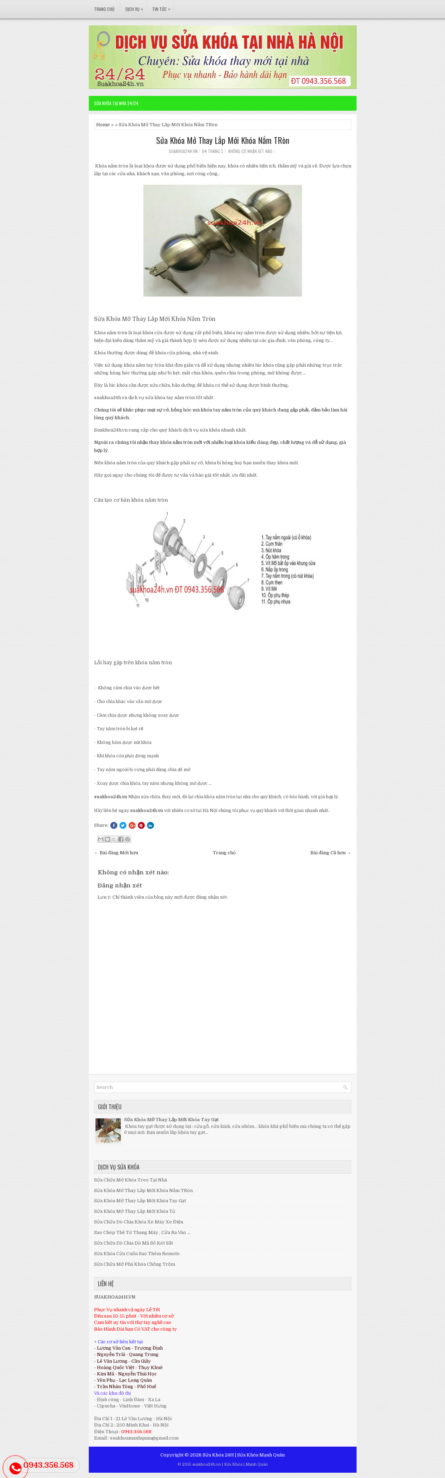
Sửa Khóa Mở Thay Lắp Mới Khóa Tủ (134, 1211)
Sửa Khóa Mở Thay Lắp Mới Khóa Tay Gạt (171, 1119)
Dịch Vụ (136, 6)
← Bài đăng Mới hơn (116, 852)
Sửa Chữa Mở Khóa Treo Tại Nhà (130, 1180)
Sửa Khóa (233, 1464)
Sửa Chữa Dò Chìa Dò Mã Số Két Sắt (133, 1243)
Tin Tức (163, 6)
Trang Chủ (104, 9)
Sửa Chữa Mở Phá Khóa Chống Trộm (134, 1264)
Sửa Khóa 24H (218, 1455)
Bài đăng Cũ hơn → (330, 852)
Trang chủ (224, 852)
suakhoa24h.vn (206, 1464)
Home (103, 124)
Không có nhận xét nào (250, 151)
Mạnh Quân (272, 1455)
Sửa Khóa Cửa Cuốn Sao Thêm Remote (137, 1253)
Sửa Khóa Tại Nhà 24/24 (116, 103)
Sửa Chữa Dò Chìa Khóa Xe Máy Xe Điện (138, 1221)
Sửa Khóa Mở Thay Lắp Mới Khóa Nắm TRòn (222, 140)
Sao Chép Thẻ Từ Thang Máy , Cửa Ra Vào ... (142, 1232)
